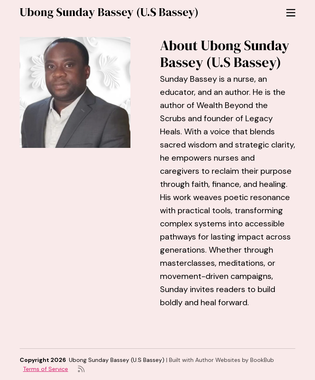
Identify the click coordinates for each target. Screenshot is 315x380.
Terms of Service (45, 369)
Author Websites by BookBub (234, 360)
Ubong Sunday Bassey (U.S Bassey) (109, 12)
